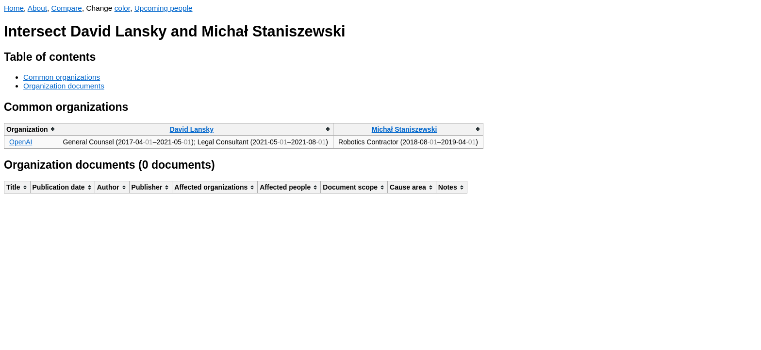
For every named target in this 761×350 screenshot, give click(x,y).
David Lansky (192, 129)
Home (14, 8)
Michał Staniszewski (404, 129)
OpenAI (20, 142)
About (37, 8)
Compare (66, 8)
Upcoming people (163, 8)
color (123, 8)
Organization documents (63, 86)
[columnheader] (31, 129)
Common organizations (61, 77)
